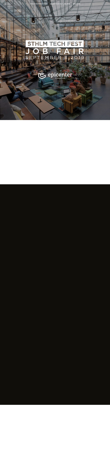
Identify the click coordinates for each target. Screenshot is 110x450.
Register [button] (76, 4)
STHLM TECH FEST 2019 (38, 4)
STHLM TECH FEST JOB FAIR (60, 4)
